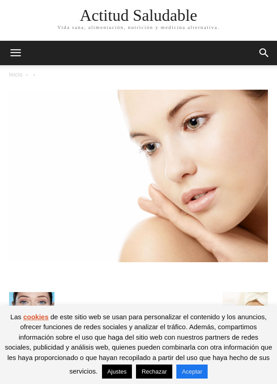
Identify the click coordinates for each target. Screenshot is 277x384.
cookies (36, 317)
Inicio (16, 74)
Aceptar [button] (192, 371)
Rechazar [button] (154, 371)
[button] (15, 53)
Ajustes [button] (117, 371)
